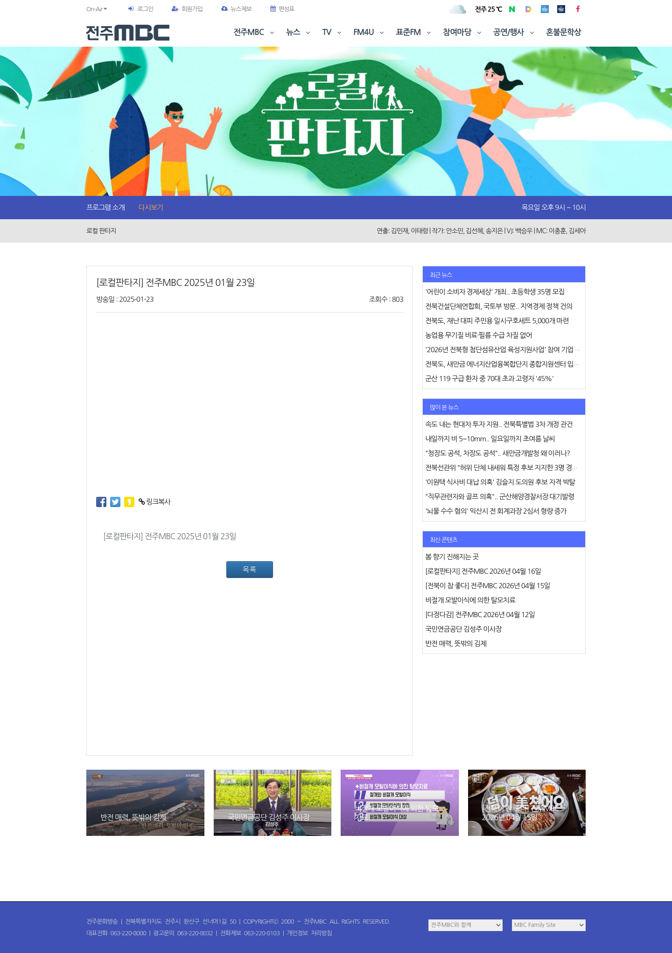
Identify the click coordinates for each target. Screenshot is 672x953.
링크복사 (155, 501)
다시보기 (151, 207)
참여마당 (463, 32)
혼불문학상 (563, 32)
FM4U (369, 32)
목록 (250, 569)
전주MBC (254, 32)
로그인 (145, 9)
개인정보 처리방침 (309, 933)
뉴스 (299, 32)
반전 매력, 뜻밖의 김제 (133, 817)
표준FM (414, 32)
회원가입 (187, 9)
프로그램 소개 (105, 207)
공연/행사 (514, 32)
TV (332, 32)
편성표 (282, 9)
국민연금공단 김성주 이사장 (268, 817)
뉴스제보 (236, 9)
